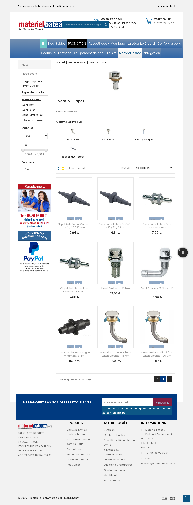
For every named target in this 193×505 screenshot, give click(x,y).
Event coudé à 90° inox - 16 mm (157, 290)
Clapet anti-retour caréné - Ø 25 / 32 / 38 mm (115, 225)
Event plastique (144, 139)
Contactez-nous (114, 470)
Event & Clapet (31, 99)
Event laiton (28, 110)
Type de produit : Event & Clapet (33, 83)
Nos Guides (73, 465)
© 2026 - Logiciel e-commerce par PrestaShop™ (48, 498)
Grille (58, 168)
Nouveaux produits (78, 454)
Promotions (74, 449)
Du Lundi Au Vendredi (112, 27)
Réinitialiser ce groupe (33, 120)
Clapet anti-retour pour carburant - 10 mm (157, 225)
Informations (153, 423)
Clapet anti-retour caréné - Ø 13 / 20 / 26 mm (74, 225)
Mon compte (112, 480)
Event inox (28, 105)
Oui (26, 169)
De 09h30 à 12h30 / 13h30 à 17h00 (119, 23)
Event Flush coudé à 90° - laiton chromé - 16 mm (115, 354)
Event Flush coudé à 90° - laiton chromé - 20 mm (156, 354)
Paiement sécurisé (115, 459)
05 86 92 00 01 (111, 19)
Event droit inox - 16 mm (115, 288)
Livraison (109, 430)
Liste (64, 168)
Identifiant (110, 475)
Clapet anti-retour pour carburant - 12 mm (74, 290)
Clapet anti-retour (32, 115)
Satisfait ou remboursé (118, 465)
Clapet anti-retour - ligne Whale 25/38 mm (74, 354)
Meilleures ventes (78, 459)
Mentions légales (114, 435)
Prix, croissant (154, 168)
